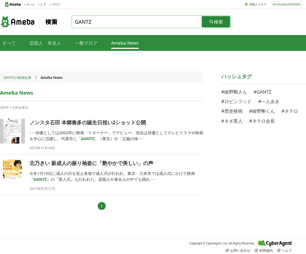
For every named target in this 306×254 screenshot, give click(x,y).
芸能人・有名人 (45, 43)
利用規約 (264, 250)
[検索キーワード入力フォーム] (137, 21)
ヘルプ (284, 250)
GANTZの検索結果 (17, 77)
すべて (9, 43)
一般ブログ (86, 43)
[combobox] (137, 21)
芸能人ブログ (257, 4)
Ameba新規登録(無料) (287, 4)
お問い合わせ (238, 250)
